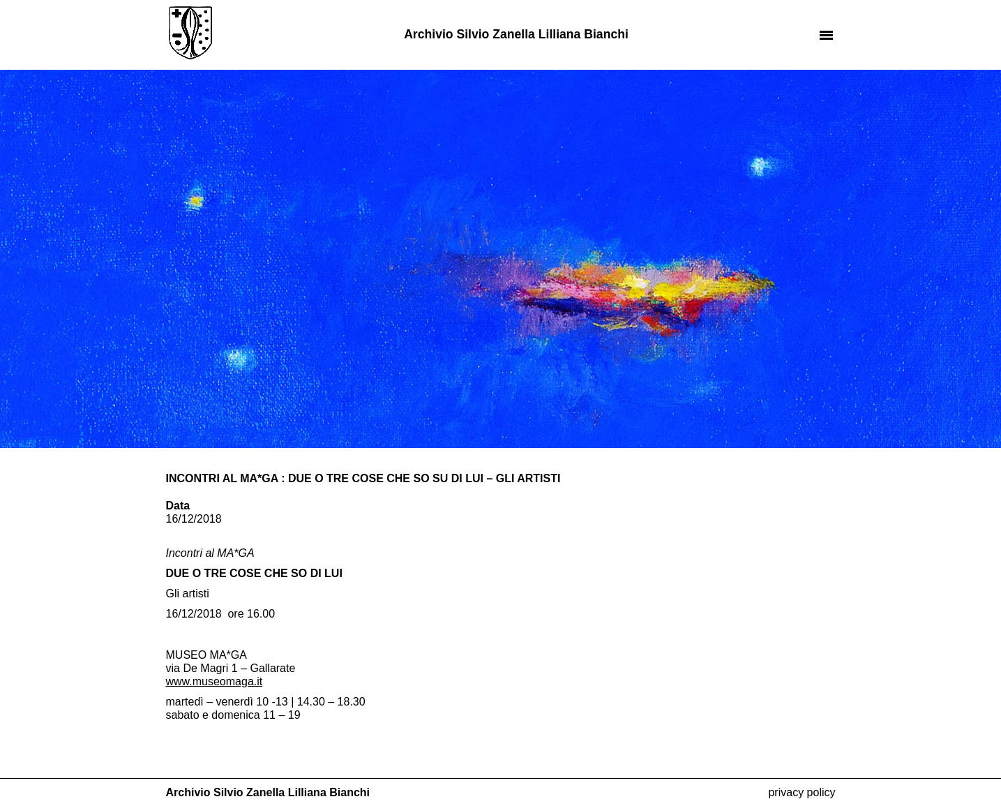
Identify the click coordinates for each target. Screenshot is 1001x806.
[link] (214, 681)
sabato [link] (183, 715)
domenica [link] (235, 715)
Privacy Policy (801, 792)
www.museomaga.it (214, 681)
